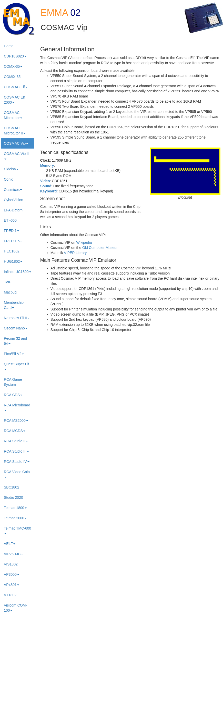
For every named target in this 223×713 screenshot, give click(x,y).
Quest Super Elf (16, 366)
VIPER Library (75, 253)
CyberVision (13, 200)
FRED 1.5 (13, 241)
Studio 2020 (13, 497)
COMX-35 (13, 66)
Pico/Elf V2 (14, 354)
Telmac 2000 (15, 518)
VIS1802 (11, 564)
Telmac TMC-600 (17, 530)
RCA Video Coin (17, 474)
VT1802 (10, 595)
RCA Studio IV (16, 462)
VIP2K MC (13, 554)
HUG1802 (13, 261)
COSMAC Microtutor (13, 115)
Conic (8, 179)
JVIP (8, 282)
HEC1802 (11, 251)
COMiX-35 (12, 77)
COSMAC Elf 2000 (14, 99)
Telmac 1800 (15, 508)
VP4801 (11, 585)
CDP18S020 (15, 56)
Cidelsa (11, 169)
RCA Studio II (16, 441)
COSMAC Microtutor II (14, 130)
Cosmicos (13, 190)
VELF (9, 544)
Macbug (10, 292)
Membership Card (14, 305)
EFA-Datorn (13, 210)
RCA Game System (13, 382)
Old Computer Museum (100, 248)
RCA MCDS (14, 431)
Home (8, 46)
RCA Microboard (17, 407)
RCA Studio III (16, 451)
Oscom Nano (15, 328)
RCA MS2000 (16, 420)
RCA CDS (13, 395)
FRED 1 (11, 231)
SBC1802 (11, 487)
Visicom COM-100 (15, 607)
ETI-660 (10, 220)
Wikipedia (84, 242)
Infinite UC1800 (17, 272)
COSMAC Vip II (16, 156)
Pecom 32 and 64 (15, 341)
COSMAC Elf (15, 87)
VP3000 (11, 574)
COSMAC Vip (16, 143)
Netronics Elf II (17, 318)
